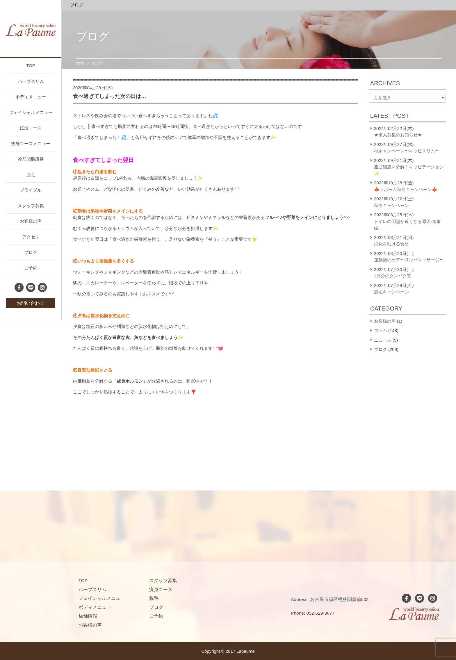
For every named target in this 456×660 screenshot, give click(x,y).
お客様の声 (31, 221)
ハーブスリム (31, 81)
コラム (380, 330)
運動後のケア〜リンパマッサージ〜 (409, 259)
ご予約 (30, 267)
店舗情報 (88, 615)
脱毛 (30, 174)
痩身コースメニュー (30, 143)
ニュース (382, 340)
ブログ (30, 252)
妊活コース (31, 127)
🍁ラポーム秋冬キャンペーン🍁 (405, 189)
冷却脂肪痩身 (31, 158)
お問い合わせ (30, 303)
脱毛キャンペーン (391, 291)
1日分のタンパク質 (392, 275)
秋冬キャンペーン (391, 205)
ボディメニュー (30, 96)
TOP (30, 65)
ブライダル (31, 190)
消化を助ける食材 (391, 243)
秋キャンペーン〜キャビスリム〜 (406, 150)
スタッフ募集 (31, 205)
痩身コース (160, 589)
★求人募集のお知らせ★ (398, 134)
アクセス (31, 236)
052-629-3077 (321, 613)
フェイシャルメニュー (31, 112)
